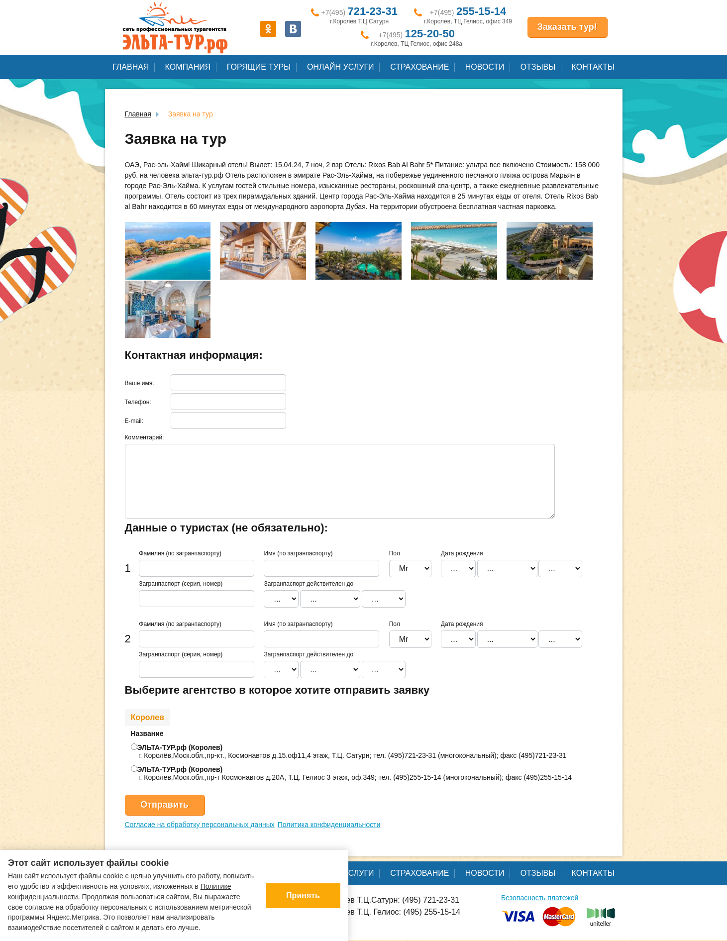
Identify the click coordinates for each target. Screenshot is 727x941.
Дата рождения (462, 553)
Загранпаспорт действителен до (308, 583)
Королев (147, 717)
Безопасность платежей (539, 898)
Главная (130, 67)
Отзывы (538, 67)
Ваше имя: (139, 383)
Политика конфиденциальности (329, 825)
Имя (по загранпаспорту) (298, 553)
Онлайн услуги (340, 67)
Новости (485, 67)
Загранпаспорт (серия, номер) (180, 583)
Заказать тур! (567, 27)
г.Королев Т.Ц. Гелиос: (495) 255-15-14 (383, 912)
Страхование (419, 67)
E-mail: (134, 421)
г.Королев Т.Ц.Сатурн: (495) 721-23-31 (383, 900)
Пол (394, 553)
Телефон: (138, 402)
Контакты (593, 67)
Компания (188, 67)
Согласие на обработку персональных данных (200, 825)
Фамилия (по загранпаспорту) (180, 553)
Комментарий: (144, 437)
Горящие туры (259, 67)
